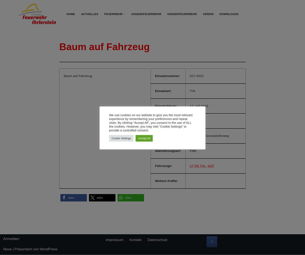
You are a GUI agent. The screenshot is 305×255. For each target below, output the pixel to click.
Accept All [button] (144, 138)
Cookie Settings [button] (121, 138)
